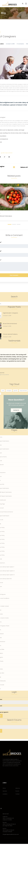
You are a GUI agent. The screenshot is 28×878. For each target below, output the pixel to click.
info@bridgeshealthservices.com (11, 841)
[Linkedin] (9, 157)
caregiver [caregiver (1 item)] (8, 398)
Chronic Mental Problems (10, 335)
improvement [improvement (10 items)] (23, 398)
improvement (8, 153)
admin (2, 44)
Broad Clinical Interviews (10, 325)
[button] (9, 224)
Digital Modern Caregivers (10, 314)
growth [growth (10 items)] (15, 398)
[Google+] (4, 157)
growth (3, 153)
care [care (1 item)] (3, 398)
